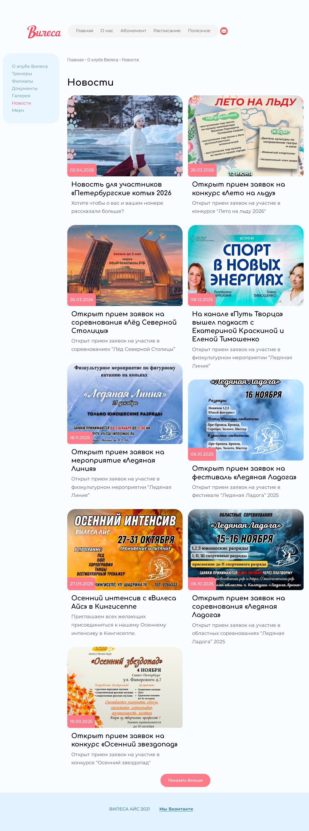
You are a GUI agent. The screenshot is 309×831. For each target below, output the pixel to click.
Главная (84, 30)
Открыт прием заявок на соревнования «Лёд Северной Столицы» (124, 323)
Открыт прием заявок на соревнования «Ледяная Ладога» (238, 607)
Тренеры (22, 73)
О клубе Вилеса (30, 66)
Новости (21, 103)
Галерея (21, 95)
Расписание (167, 30)
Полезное (199, 30)
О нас (106, 30)
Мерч (18, 110)
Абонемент (133, 30)
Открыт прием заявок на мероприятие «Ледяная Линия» (117, 461)
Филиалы (22, 81)
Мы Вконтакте (176, 809)
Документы (25, 88)
